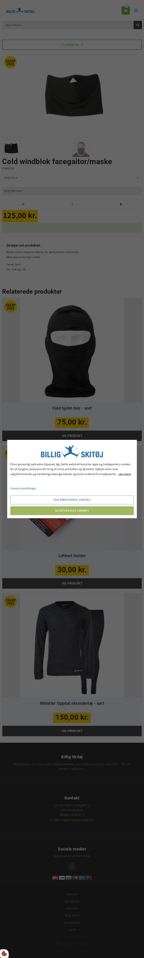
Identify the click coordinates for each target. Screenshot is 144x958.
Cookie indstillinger (23, 489)
